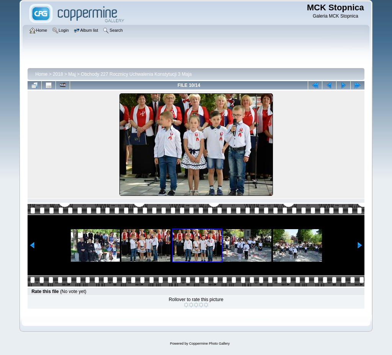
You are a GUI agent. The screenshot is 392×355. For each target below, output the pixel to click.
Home (41, 74)
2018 (58, 74)
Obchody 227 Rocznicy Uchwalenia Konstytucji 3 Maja (136, 74)
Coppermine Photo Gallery (209, 343)
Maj (71, 74)
